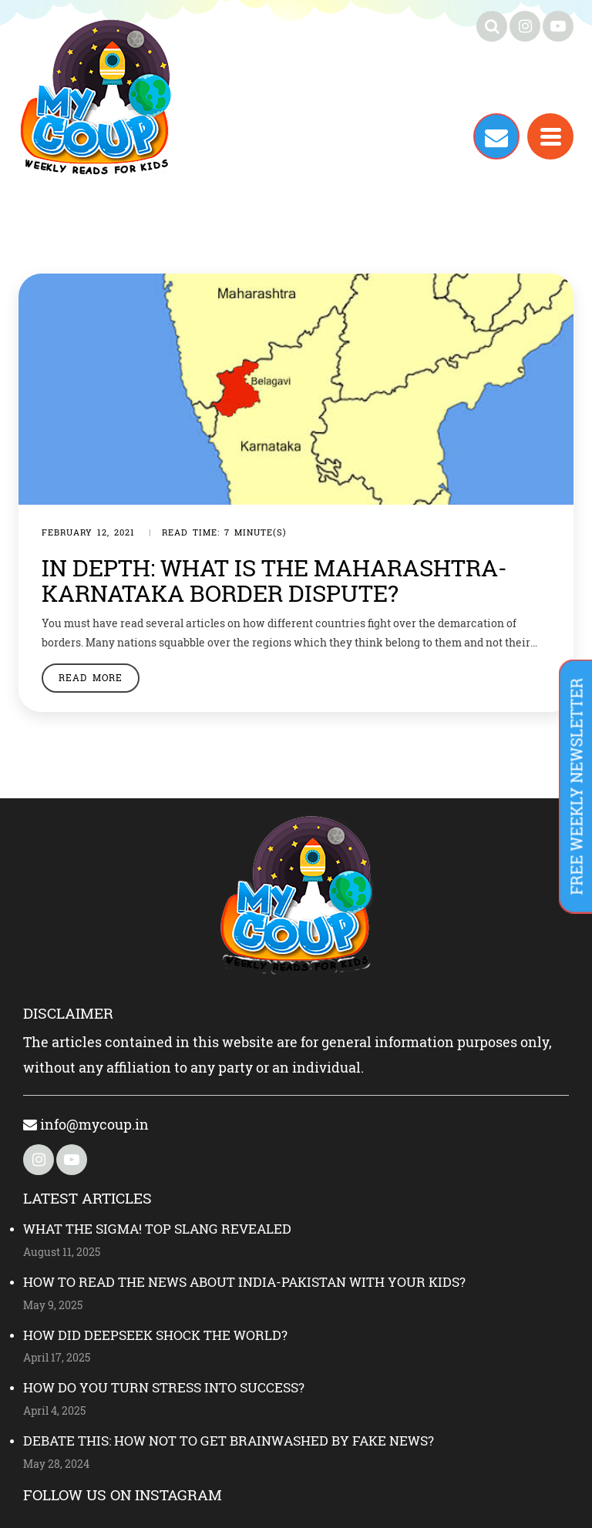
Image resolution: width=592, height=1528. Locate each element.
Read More (91, 677)
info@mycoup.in (86, 1124)
